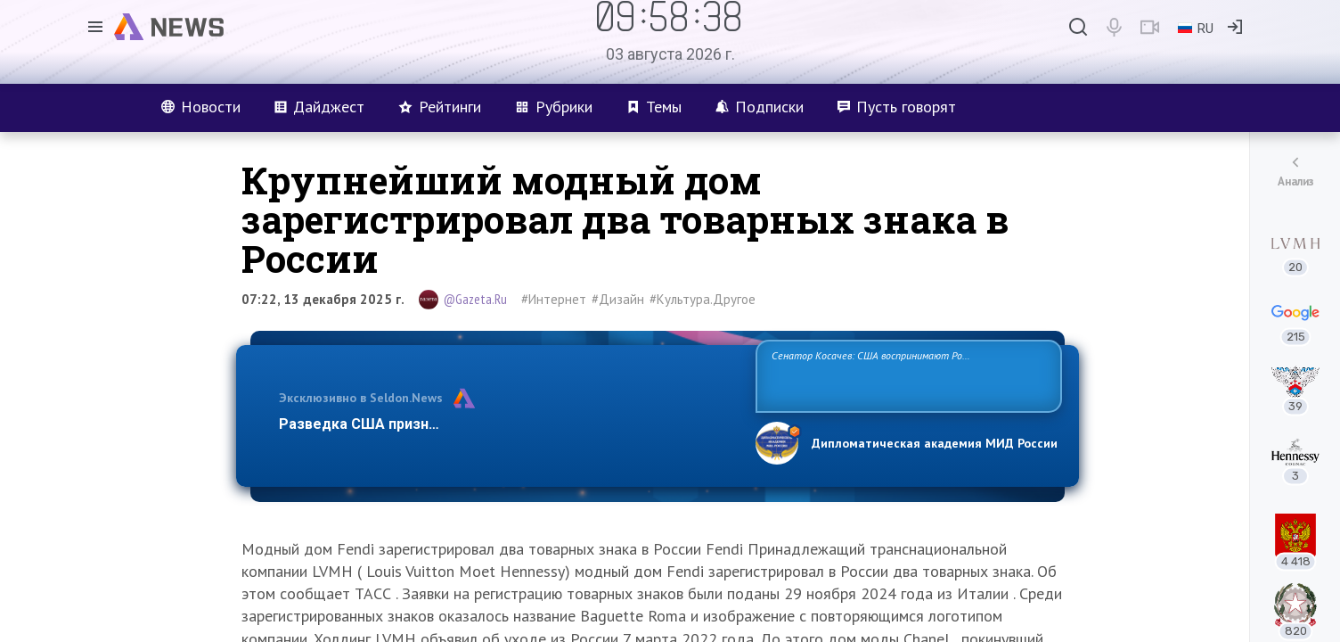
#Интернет (553, 299)
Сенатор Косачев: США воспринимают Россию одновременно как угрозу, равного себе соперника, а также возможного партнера (906, 375)
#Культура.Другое (703, 299)
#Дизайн (618, 299)
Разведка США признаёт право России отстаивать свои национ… (508, 424)
